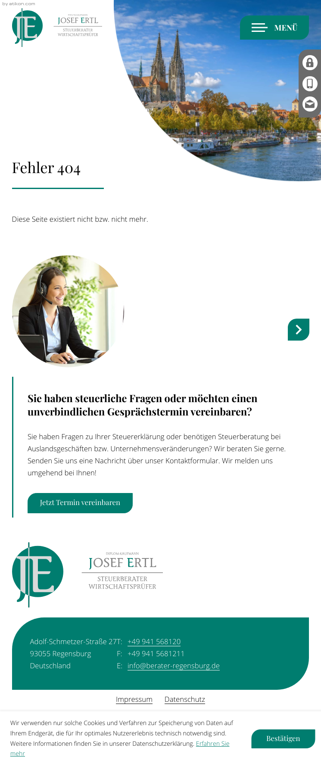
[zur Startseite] (57, 28)
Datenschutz (185, 699)
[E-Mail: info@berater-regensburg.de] (310, 104)
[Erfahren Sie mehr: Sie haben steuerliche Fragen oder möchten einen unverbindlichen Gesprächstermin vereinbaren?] (80, 503)
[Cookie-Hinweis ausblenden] (283, 738)
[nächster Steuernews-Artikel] (299, 330)
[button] (310, 83)
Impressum (134, 699)
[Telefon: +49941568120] (154, 642)
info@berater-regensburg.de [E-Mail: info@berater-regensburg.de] (174, 665)
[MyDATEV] (310, 62)
